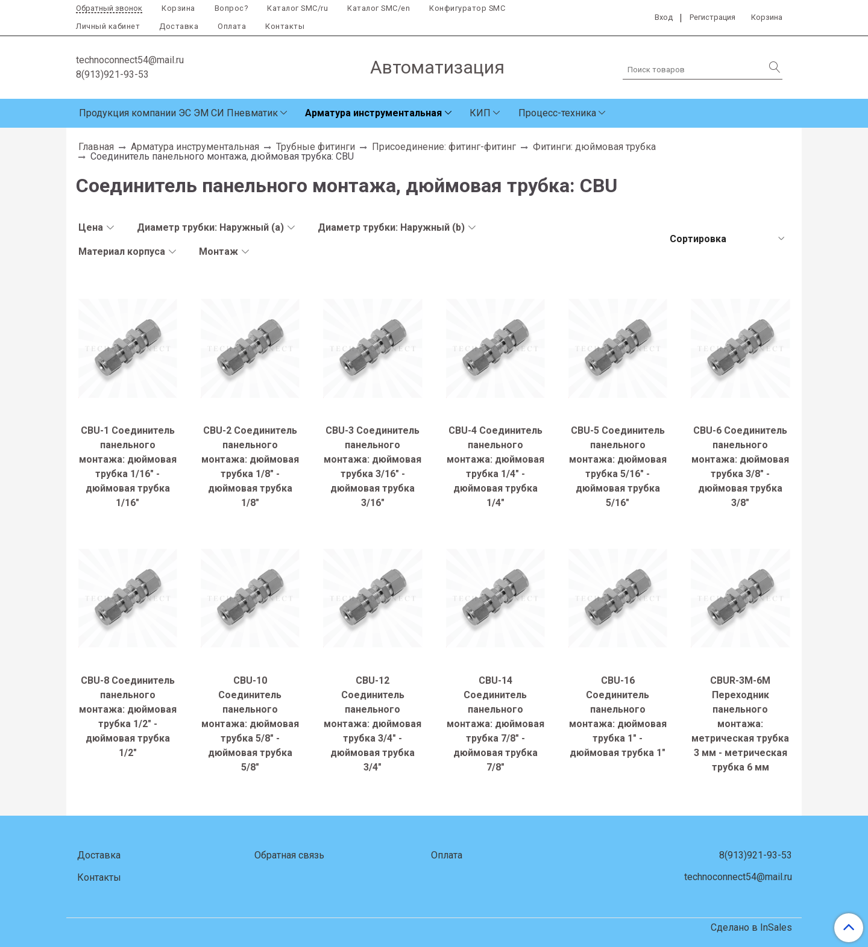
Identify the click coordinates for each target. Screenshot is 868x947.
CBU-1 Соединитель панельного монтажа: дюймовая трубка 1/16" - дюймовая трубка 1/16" (128, 466)
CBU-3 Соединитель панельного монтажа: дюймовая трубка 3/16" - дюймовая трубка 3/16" (372, 466)
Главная (96, 146)
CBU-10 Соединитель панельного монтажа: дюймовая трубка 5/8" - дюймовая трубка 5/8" (250, 724)
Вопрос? (231, 8)
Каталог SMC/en (378, 8)
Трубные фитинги (315, 146)
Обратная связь (289, 855)
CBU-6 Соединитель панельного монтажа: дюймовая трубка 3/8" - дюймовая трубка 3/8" (740, 466)
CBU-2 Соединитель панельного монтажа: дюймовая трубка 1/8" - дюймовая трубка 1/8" (250, 466)
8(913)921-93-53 (112, 74)
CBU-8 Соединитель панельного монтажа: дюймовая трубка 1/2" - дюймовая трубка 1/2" (128, 716)
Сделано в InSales (751, 928)
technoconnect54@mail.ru (130, 60)
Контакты (284, 26)
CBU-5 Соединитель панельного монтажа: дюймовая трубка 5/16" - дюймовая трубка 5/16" (618, 466)
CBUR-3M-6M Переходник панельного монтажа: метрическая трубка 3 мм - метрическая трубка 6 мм (740, 724)
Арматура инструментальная (373, 113)
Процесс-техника (557, 113)
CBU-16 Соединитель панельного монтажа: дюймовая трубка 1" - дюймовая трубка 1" (618, 716)
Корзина (178, 8)
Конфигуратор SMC (467, 8)
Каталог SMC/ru (297, 8)
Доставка (178, 26)
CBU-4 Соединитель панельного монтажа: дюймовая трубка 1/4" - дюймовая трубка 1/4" (495, 466)
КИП (480, 113)
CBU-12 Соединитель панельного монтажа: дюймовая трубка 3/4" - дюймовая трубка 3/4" (372, 724)
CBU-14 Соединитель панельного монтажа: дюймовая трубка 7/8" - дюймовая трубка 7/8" (495, 724)
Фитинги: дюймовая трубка (594, 146)
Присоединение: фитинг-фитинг (444, 146)
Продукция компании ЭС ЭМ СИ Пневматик (178, 113)
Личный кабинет (108, 26)
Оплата (232, 26)
